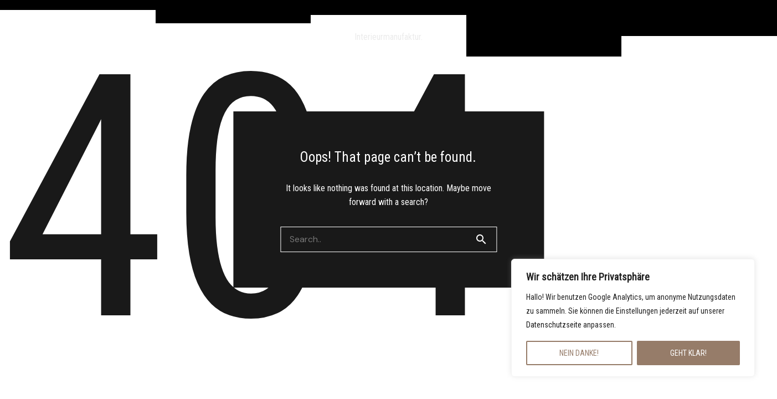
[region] (633, 318)
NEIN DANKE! (579, 353)
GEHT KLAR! (688, 353)
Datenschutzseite (554, 324)
